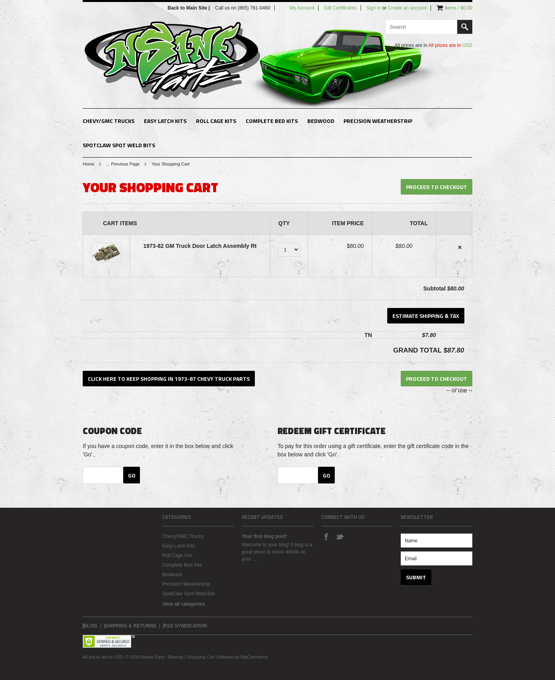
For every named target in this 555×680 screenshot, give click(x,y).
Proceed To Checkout (436, 187)
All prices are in (450, 45)
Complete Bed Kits (272, 121)
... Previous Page (123, 164)
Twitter (339, 536)
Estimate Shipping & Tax (425, 316)
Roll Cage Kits (216, 121)
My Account (301, 8)
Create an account (407, 8)
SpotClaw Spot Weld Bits (119, 145)
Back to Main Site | (189, 8)
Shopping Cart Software (210, 657)
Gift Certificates (340, 8)
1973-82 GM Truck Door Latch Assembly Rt (199, 246)
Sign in (373, 8)
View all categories (183, 604)
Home (88, 164)
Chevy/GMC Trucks (108, 121)
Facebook (326, 536)
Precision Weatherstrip (377, 121)
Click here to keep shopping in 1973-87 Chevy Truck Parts (169, 378)
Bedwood (320, 121)
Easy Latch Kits (165, 121)
